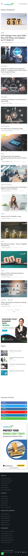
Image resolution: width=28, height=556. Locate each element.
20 (16, 310)
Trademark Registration (5, 518)
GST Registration (4, 496)
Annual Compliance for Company (7, 531)
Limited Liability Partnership (6, 481)
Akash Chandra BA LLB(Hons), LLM (8, 42)
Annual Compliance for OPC (6, 535)
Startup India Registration (6, 489)
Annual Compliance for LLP (6, 533)
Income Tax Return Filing (6, 507)
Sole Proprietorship (5, 487)
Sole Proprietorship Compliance (7, 540)
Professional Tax (4, 503)
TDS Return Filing (4, 500)
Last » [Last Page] (14, 311)
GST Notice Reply (4, 505)
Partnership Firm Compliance (7, 538)
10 (15, 310)
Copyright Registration (5, 520)
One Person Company (5, 483)
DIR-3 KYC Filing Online (6, 542)
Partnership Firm (4, 485)
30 (18, 310)
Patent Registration (5, 522)
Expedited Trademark (5, 524)
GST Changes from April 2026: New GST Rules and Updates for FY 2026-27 (13, 37)
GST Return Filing (4, 498)
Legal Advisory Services (6, 516)
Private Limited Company (6, 478)
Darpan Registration (5, 513)
